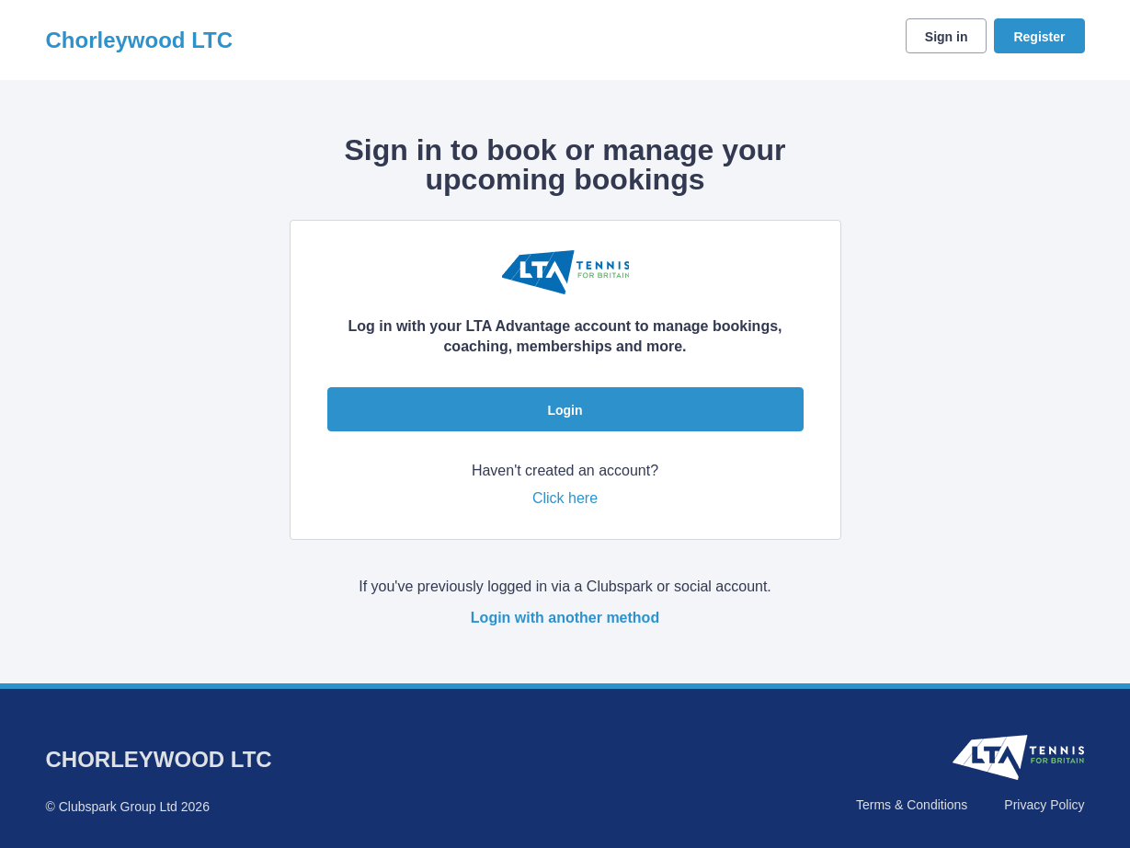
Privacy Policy (1044, 804)
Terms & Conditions (911, 804)
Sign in (946, 36)
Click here (565, 498)
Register (1039, 36)
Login (564, 410)
